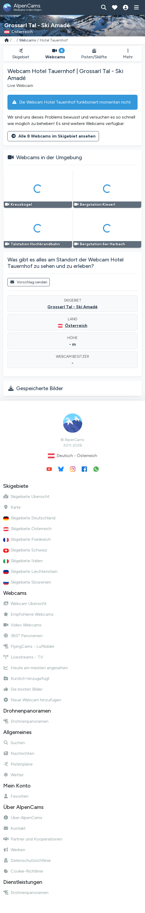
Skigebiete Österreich (27, 528)
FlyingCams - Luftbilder (29, 646)
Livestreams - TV (23, 657)
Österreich (76, 325)
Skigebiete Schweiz (25, 550)
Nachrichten (18, 753)
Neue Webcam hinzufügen (32, 699)
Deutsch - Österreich (72, 455)
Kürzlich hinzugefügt (26, 678)
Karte (12, 507)
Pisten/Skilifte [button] (94, 53)
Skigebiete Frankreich (27, 539)
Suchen (14, 742)
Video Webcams (22, 624)
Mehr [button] (128, 53)
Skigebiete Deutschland (29, 517)
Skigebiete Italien (23, 560)
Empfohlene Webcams (28, 614)
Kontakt (14, 828)
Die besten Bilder (23, 689)
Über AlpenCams (22, 817)
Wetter (13, 774)
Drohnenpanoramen (25, 721)
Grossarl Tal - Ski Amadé (72, 306)
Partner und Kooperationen (32, 839)
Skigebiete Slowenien (27, 582)
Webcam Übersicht (25, 603)
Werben (14, 849)
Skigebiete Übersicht (26, 496)
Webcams (27, 40)
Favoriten (15, 796)
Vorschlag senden (28, 282)
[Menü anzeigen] (136, 7)
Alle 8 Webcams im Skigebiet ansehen (53, 136)
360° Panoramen (23, 635)
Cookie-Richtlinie (23, 871)
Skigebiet (20, 53)
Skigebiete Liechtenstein (30, 571)
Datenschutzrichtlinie (27, 860)
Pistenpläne (18, 764)
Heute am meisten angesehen (35, 667)
